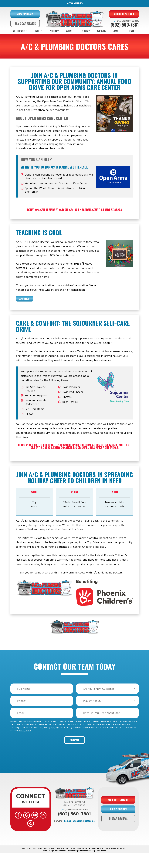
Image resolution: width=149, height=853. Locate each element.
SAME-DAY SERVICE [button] (25, 23)
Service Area (101, 31)
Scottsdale (89, 821)
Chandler (77, 821)
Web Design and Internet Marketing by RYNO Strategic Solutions (74, 850)
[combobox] (107, 688)
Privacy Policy (25, 730)
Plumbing (53, 31)
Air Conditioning (19, 31)
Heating (37, 31)
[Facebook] (18, 815)
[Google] (26, 815)
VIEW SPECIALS (25, 14)
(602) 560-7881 (124, 24)
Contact (130, 31)
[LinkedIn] (42, 815)
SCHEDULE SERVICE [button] (123, 14)
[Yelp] (30, 823)
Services (69, 31)
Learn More (25, 298)
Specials (85, 31)
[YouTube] (34, 815)
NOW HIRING (74, 3)
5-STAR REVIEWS (118, 818)
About (115, 31)
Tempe (67, 821)
